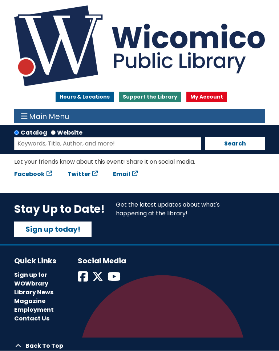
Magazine (29, 301)
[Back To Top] (139, 346)
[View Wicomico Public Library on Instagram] (115, 279)
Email (121, 174)
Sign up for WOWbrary (31, 279)
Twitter (79, 174)
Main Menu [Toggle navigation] (45, 116)
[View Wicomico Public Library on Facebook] (83, 279)
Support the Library (150, 96)
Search (235, 143)
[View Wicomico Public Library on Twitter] (98, 279)
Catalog (34, 132)
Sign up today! (52, 229)
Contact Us (31, 318)
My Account (206, 96)
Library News (33, 292)
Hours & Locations (85, 96)
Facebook (29, 174)
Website (69, 132)
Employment (34, 310)
